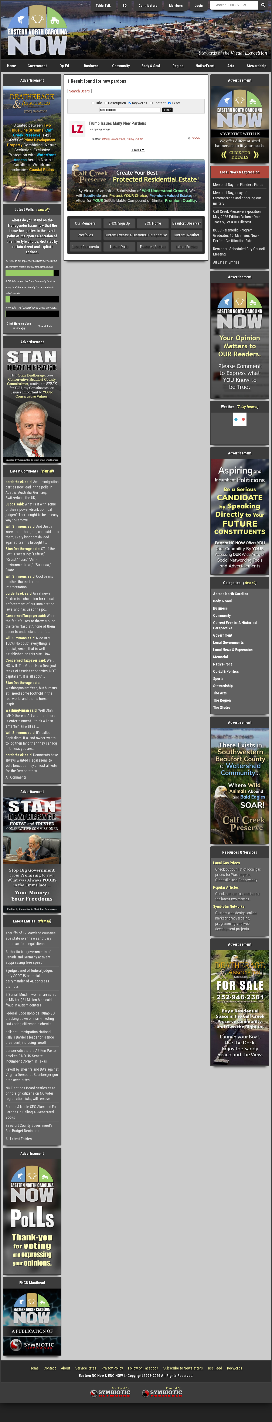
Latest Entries (186, 246)
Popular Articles (226, 887)
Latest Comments (85, 246)
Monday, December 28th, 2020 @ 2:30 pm (122, 139)
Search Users (79, 91)
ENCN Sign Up (119, 223)
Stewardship (256, 66)
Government (37, 66)
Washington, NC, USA (240, 428)
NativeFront (205, 66)
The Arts (220, 693)
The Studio (221, 707)
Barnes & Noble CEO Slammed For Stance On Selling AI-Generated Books (31, 1112)
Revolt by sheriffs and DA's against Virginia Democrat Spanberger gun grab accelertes (32, 1074)
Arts (230, 66)
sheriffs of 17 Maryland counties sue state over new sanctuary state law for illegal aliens (31, 938)
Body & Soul (151, 66)
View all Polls (45, 326)
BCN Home (153, 223)
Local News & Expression (233, 649)
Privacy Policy (112, 1368)
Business (91, 66)
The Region (222, 700)
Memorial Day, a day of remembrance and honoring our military (237, 198)
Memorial (220, 657)
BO (125, 6)
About (65, 1368)
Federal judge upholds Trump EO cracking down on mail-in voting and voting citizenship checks (30, 1018)
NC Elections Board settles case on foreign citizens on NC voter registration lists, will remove (30, 1093)
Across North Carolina (230, 594)
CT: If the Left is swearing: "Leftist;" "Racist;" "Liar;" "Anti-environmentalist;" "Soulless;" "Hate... (30, 559)
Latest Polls (119, 246)
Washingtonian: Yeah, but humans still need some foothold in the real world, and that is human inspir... (31, 693)
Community (121, 66)
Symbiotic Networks (229, 906)
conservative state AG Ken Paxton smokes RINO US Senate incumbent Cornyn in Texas (32, 1055)
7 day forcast (247, 406)
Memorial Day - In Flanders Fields (238, 184)
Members (176, 6)
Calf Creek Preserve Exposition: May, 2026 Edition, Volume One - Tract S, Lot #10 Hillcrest (237, 216)
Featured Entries (153, 246)
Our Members (85, 223)
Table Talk (103, 6)
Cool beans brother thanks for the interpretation (29, 581)
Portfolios (85, 235)
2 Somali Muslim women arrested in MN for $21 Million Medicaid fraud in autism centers (31, 999)
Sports (218, 678)
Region (178, 66)
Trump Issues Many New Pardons (117, 123)
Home (11, 66)
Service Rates (85, 1368)
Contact (50, 1368)
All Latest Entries (19, 1139)
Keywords (234, 1368)
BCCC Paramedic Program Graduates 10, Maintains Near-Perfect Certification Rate (236, 235)
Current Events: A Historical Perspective (136, 235)
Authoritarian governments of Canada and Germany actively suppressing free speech (28, 957)
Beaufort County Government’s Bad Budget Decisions (29, 1128)
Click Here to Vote (19, 324)
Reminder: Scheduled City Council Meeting (239, 251)
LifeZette (196, 138)
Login (199, 6)
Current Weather (186, 235)
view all (43, 209)
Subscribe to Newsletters (183, 1368)
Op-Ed (64, 66)
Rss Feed (215, 1368)
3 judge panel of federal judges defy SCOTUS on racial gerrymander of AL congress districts (29, 978)
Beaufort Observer (186, 223)
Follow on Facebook (143, 1368)
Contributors (148, 6)
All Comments (16, 777)
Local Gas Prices (226, 863)
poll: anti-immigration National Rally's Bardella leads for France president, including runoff (30, 1037)
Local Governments (228, 642)
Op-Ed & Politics (226, 671)
